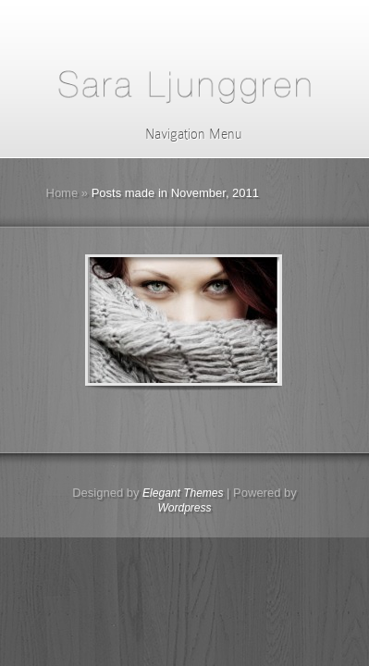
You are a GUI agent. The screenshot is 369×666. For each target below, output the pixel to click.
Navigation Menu (181, 134)
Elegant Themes (182, 493)
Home (62, 193)
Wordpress (184, 507)
